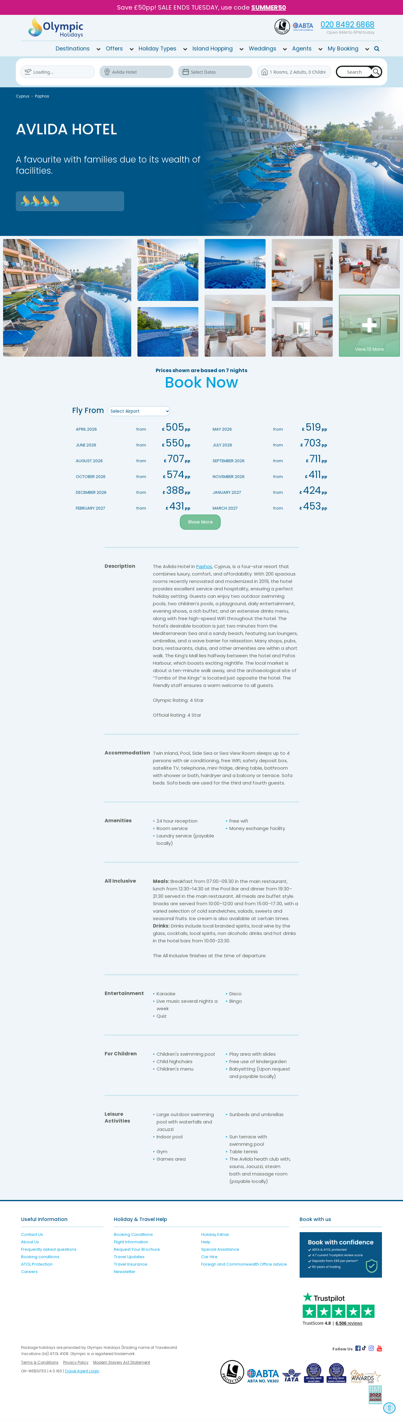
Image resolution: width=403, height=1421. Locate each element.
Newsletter (125, 1272)
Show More (200, 522)
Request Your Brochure (137, 1250)
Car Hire (209, 1257)
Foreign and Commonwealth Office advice (244, 1264)
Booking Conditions (133, 1235)
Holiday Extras (215, 1235)
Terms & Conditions (39, 1362)
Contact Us (32, 1235)
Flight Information (131, 1242)
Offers (114, 48)
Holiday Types (157, 48)
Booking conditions (40, 1257)
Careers (29, 1272)
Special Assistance (220, 1250)
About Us (30, 1242)
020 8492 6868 (348, 25)
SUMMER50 (268, 7)
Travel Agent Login (82, 1371)
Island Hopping (213, 48)
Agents (302, 48)
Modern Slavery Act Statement (121, 1362)
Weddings (262, 48)
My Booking (343, 48)
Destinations (73, 48)
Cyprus (22, 95)
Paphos (42, 95)
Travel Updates (129, 1257)
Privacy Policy (76, 1362)
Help (205, 1242)
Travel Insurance (130, 1264)
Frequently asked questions (48, 1250)
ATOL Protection (37, 1264)
